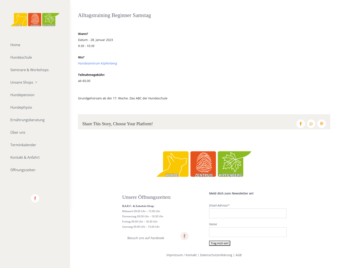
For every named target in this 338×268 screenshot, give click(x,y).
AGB (239, 255)
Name (213, 224)
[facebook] (35, 198)
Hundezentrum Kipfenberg (97, 63)
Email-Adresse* (219, 205)
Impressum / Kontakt (181, 255)
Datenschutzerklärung (216, 255)
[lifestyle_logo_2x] (35, 14)
